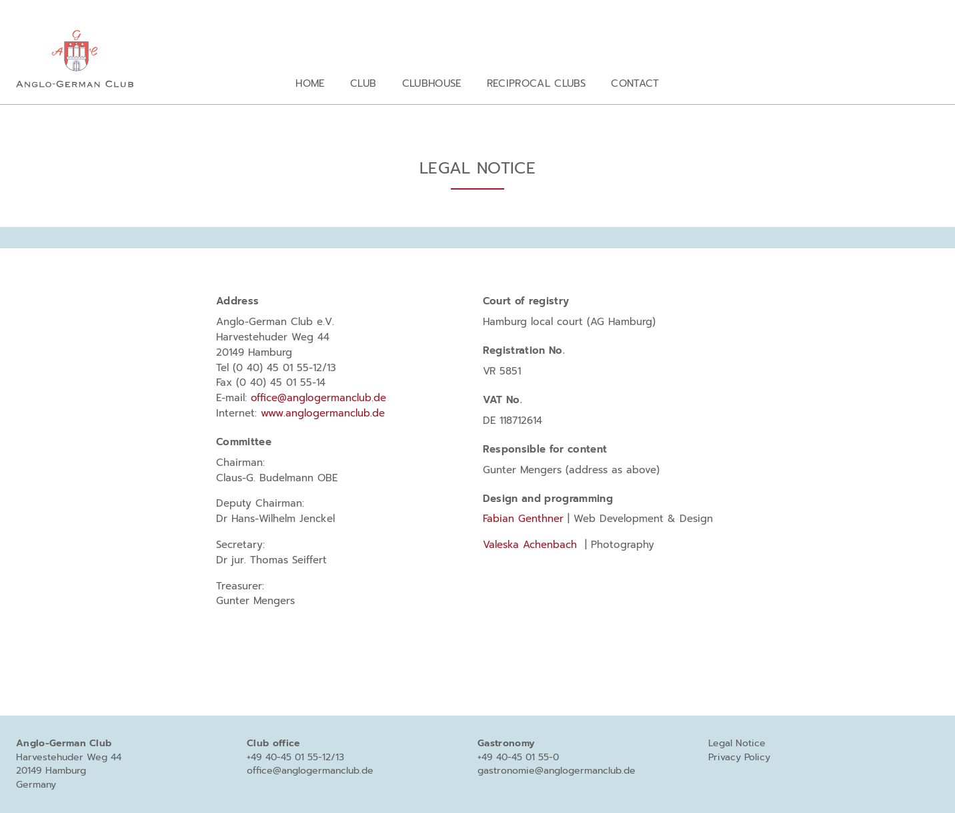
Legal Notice (737, 743)
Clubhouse (431, 83)
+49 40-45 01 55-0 (518, 757)
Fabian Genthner (523, 518)
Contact (635, 83)
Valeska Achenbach (530, 544)
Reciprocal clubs (536, 83)
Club (363, 83)
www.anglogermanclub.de (323, 413)
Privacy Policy (739, 757)
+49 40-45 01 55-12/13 (295, 757)
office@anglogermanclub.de (320, 397)
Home (309, 83)
